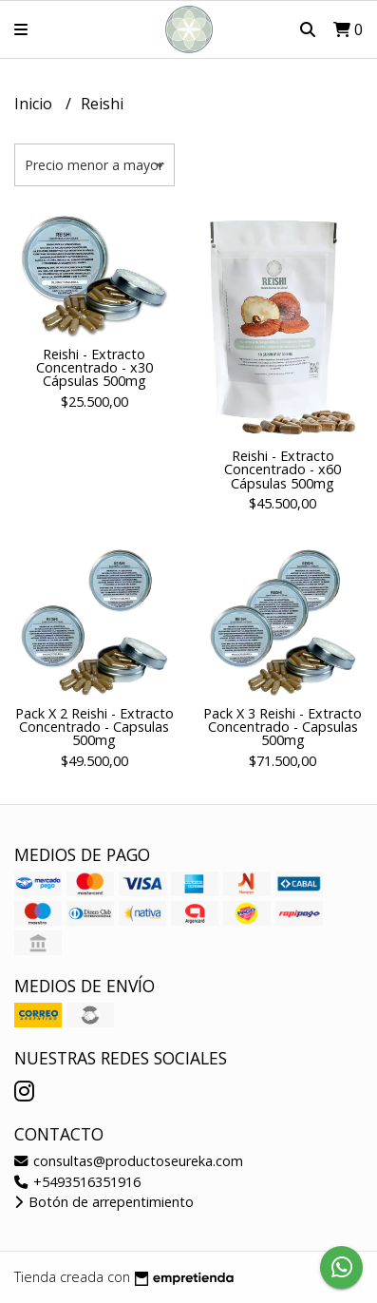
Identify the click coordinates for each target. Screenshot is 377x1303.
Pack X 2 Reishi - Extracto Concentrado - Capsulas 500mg (94, 727)
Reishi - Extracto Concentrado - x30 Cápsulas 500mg (94, 368)
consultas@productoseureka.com (128, 1161)
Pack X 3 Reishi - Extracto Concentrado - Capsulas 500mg (282, 727)
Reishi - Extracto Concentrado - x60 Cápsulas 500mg (282, 469)
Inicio (35, 103)
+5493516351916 (77, 1182)
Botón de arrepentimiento (104, 1202)
